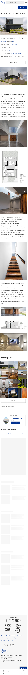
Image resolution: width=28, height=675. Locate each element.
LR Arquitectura (14, 44)
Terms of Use (15, 7)
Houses (3, 41)
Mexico (14, 41)
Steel (9, 434)
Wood (4, 434)
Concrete (16, 434)
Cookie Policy (9, 8)
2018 (8, 50)
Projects (22, 434)
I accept (22, 7)
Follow (15, 422)
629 (8, 47)
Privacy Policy (3, 8)
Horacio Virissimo (16, 53)
